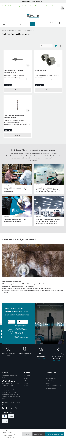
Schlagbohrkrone (40, 70)
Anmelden (22, 322)
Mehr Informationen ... (8, 437)
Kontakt (48, 375)
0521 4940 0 (8, 380)
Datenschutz (27, 383)
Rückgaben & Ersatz (51, 378)
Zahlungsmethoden (51, 388)
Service (26, 378)
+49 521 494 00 (57, 360)
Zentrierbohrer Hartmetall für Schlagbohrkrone (14, 116)
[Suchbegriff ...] (22, 24)
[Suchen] (32, 24)
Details (17, 90)
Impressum (26, 385)
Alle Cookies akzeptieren (55, 434)
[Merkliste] (42, 24)
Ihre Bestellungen (50, 380)
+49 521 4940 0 (41, 358)
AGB (25, 380)
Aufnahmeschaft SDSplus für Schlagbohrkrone (13, 71)
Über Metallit (27, 375)
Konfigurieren (38, 434)
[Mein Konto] (51, 24)
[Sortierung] (46, 46)
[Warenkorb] (60, 24)
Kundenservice (51, 373)
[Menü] (7, 24)
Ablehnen (27, 434)
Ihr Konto (48, 383)
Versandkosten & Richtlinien (53, 385)
